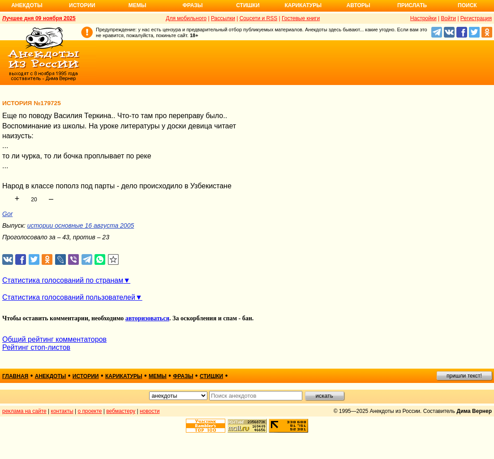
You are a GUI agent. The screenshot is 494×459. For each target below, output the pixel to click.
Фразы (192, 5)
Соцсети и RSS (259, 18)
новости (149, 411)
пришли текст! (464, 376)
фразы (183, 376)
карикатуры (123, 376)
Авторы (358, 5)
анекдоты (50, 376)
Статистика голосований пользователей (68, 297)
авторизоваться (147, 318)
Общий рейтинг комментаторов (54, 339)
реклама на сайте (24, 411)
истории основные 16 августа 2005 (80, 225)
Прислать (412, 5)
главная (15, 376)
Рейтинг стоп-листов (36, 347)
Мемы (137, 5)
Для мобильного (186, 18)
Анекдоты (27, 5)
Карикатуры (303, 5)
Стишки (247, 5)
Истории (82, 5)
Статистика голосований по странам (62, 280)
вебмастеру (120, 411)
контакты (62, 411)
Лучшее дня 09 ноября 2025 (39, 18)
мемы (158, 376)
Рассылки (223, 18)
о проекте (90, 411)
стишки (211, 376)
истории (86, 376)
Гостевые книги (301, 18)
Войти (448, 18)
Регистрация (476, 18)
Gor (7, 213)
